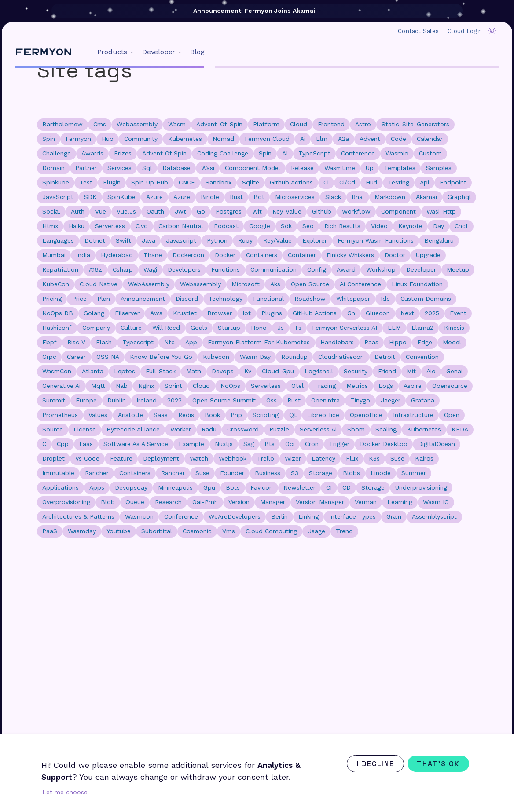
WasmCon (56, 371)
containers (261, 254)
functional (268, 298)
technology (225, 298)
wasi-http (441, 211)
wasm (177, 124)
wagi (150, 269)
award (346, 269)
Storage (373, 487)
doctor (395, 254)
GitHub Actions (315, 313)
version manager (320, 501)
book (212, 414)
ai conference (360, 284)
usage (316, 531)
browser (219, 313)
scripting (266, 414)
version (239, 501)
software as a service (135, 443)
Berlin (279, 516)
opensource (449, 385)
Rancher (97, 472)
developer (421, 269)
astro (363, 124)
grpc (49, 356)
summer (413, 472)
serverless (110, 225)
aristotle (130, 414)
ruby (245, 240)
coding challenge (222, 153)
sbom (356, 429)
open (451, 414)
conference (358, 153)
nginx (146, 385)
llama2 (422, 327)
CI (329, 487)
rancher (173, 472)
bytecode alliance (133, 429)
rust (236, 196)
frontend (331, 124)
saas (161, 414)
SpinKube (121, 196)
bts (269, 443)
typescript (138, 342)
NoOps (230, 385)
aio (431, 371)
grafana (422, 400)
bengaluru (439, 240)
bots (233, 487)
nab (122, 385)
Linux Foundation (417, 284)
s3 (294, 472)
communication (273, 269)
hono (259, 327)
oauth (155, 211)
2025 (432, 313)
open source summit (224, 400)
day (438, 225)
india (83, 254)
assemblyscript (434, 516)
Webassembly (200, 284)
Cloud (201, 385)
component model (252, 167)
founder (232, 472)
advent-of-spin (219, 124)
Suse (397, 458)
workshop (381, 269)
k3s (374, 458)
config (316, 269)
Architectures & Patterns (78, 516)
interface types (352, 516)
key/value (277, 240)
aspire (413, 385)
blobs (351, 472)
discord (187, 298)
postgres (229, 211)
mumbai (54, 254)
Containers (135, 472)
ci (326, 182)
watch (199, 458)
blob (108, 501)
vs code (87, 458)
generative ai (61, 385)
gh (351, 313)
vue (100, 211)
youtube (118, 531)
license (84, 429)
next (407, 313)
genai (454, 371)
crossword (243, 429)
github (321, 211)
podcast (226, 225)
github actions (291, 182)
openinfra (325, 400)
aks (275, 284)
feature (121, 458)
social (51, 211)
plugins (271, 313)
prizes (123, 153)
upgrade (428, 254)
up (370, 167)
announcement (143, 298)
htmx (50, 225)
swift (123, 240)
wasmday (82, 531)
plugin (112, 182)
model (452, 342)
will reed (166, 327)
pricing (52, 298)
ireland (146, 400)
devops (223, 371)
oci (289, 443)
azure (181, 196)
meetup (458, 269)
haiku (76, 225)
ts (297, 327)
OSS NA (107, 356)
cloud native (98, 284)
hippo (398, 342)
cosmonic (197, 531)
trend (344, 531)
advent (370, 138)
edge (424, 342)
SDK (90, 196)
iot (246, 313)
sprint (173, 385)
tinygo (360, 400)
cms (99, 124)
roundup (294, 356)
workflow (356, 211)
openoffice (366, 414)
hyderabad (117, 254)
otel (297, 385)
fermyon (78, 138)
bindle (210, 196)
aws (156, 313)
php (236, 414)
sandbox (218, 182)
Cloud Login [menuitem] (465, 31)
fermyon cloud (267, 138)
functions (225, 269)
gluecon (378, 313)
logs (385, 385)
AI (285, 153)
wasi (207, 167)
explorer (314, 240)
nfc (169, 342)
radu (209, 429)
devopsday (131, 487)
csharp (123, 269)
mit (411, 371)
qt (293, 414)
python (217, 240)
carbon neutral (180, 225)
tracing (325, 385)
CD (346, 487)
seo (308, 225)
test (86, 182)
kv (247, 371)
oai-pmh (205, 501)
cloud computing (271, 531)
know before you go (161, 356)
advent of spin (164, 153)
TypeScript (314, 153)
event (458, 313)
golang (94, 313)
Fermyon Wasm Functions (376, 240)
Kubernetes (424, 429)
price (79, 298)
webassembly (137, 124)
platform (266, 124)
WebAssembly (148, 284)
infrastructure (413, 414)
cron (312, 443)
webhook (232, 458)
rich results (342, 225)
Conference (181, 516)
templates (399, 167)
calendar (430, 138)
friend (387, 371)
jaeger (390, 400)
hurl (372, 182)
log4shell (319, 371)
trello (265, 458)
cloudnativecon (341, 356)
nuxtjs (224, 443)
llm (321, 138)
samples (439, 167)
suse (202, 472)
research (168, 501)
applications (60, 487)
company (96, 327)
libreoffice (323, 414)
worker (180, 429)
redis (186, 414)
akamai (426, 196)
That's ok (437, 763)
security (355, 371)
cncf (461, 225)
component (398, 211)
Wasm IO (436, 501)
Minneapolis (175, 487)
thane (152, 254)
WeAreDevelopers (235, 516)
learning (399, 501)
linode (381, 472)
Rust (294, 400)
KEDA (460, 429)
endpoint (453, 182)
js (280, 327)
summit (53, 400)
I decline (372, 763)
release (302, 167)
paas (371, 342)
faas (86, 443)
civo (142, 225)
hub (108, 138)
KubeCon (55, 284)
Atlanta (92, 371)
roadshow (310, 298)
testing (398, 182)
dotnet (94, 240)
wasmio (397, 153)
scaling (386, 429)
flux (352, 458)
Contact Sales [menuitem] (418, 31)
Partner (86, 167)
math (193, 371)
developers (184, 269)
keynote (410, 225)
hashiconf (57, 327)
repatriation (60, 269)
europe (86, 400)
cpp (63, 443)
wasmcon (139, 516)
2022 (174, 400)
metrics (357, 385)
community (141, 138)
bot (258, 196)
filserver (127, 313)
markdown (389, 196)
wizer (293, 458)
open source (310, 284)
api (424, 182)
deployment (161, 458)
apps (96, 487)
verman (366, 501)
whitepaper (353, 298)
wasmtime (339, 167)
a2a (343, 138)
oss (271, 400)
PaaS (49, 531)
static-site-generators (415, 124)
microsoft (245, 284)
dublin (116, 400)
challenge (56, 153)
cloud (298, 124)
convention (422, 356)
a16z (95, 269)
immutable (58, 472)
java (148, 240)
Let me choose (65, 792)
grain (393, 516)
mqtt (98, 385)
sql (147, 167)
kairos (424, 458)
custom (430, 153)
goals (199, 327)
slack (333, 196)
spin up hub (149, 182)
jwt (180, 211)
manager (272, 501)
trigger (339, 443)
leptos (124, 371)
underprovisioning (421, 487)
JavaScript (57, 196)
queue (134, 501)
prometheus (60, 414)
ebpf (49, 342)
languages (58, 240)
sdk (286, 225)
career (76, 356)
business (267, 472)
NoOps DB (57, 313)
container (302, 254)
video (379, 225)
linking (308, 516)
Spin (265, 153)
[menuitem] (113, 52)
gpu (209, 487)
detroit (384, 356)
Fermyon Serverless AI (344, 327)
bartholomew (62, 124)
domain (53, 167)
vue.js (126, 211)
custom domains (425, 298)
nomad (223, 138)
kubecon (216, 356)
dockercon (188, 254)
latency (323, 458)
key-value (286, 211)
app (191, 342)
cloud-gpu (278, 371)
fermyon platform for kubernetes (259, 342)
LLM (394, 327)
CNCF (187, 182)
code (398, 138)
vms (228, 531)
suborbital (156, 531)
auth (77, 211)
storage (320, 472)
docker (225, 254)
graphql (459, 196)
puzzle (279, 429)
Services (119, 167)
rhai (358, 196)
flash (104, 342)
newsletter (299, 487)
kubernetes (185, 138)
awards (92, 153)
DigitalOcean (436, 443)
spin (48, 138)
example (191, 443)
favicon (261, 487)
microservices (295, 196)
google (259, 225)
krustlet (185, 313)
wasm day (255, 356)
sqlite (250, 182)
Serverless (266, 385)
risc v (76, 342)
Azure (154, 196)
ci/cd (347, 182)
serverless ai (318, 429)
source (52, 429)
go (201, 211)
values (97, 414)
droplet (53, 458)
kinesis (454, 327)
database (176, 167)
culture (131, 327)
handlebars (337, 342)
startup (229, 327)
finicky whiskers (350, 254)
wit (257, 211)
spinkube (55, 182)
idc (385, 298)
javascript (181, 240)
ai (302, 138)
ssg (248, 443)
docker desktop (384, 443)
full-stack (161, 371)
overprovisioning (66, 501)
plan (103, 298)
